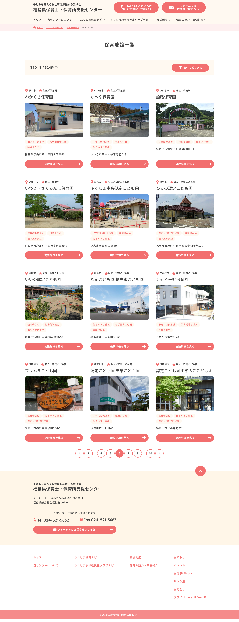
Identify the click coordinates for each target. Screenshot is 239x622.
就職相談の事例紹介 (46, 571)
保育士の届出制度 (45, 598)
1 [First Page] (88, 453)
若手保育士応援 (58, 141)
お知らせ (179, 557)
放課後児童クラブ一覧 (91, 583)
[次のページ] (159, 453)
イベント (179, 565)
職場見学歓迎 (203, 141)
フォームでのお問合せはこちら (76, 529)
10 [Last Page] (150, 453)
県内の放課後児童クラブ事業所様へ (98, 588)
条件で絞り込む (190, 67)
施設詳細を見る (62, 164)
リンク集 (179, 581)
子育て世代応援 (101, 141)
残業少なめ (33, 147)
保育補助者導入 (35, 233)
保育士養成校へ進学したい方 (144, 563)
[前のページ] (79, 453)
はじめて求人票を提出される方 (52, 587)
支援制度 (162, 20)
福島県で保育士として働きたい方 (146, 574)
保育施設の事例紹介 (139, 588)
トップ (37, 20)
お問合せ (179, 589)
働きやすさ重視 (35, 141)
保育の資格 (41, 593)
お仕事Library (183, 573)
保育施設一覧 (87, 563)
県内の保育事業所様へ (91, 569)
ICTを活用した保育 (103, 233)
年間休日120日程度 (169, 233)
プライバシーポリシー (188, 597)
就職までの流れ (44, 582)
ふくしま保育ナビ (91, 20)
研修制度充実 (166, 141)
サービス (40, 577)
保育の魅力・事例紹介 (189, 20)
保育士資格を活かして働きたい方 (146, 569)
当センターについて (59, 20)
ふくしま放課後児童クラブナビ (129, 20)
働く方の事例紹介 (138, 594)
